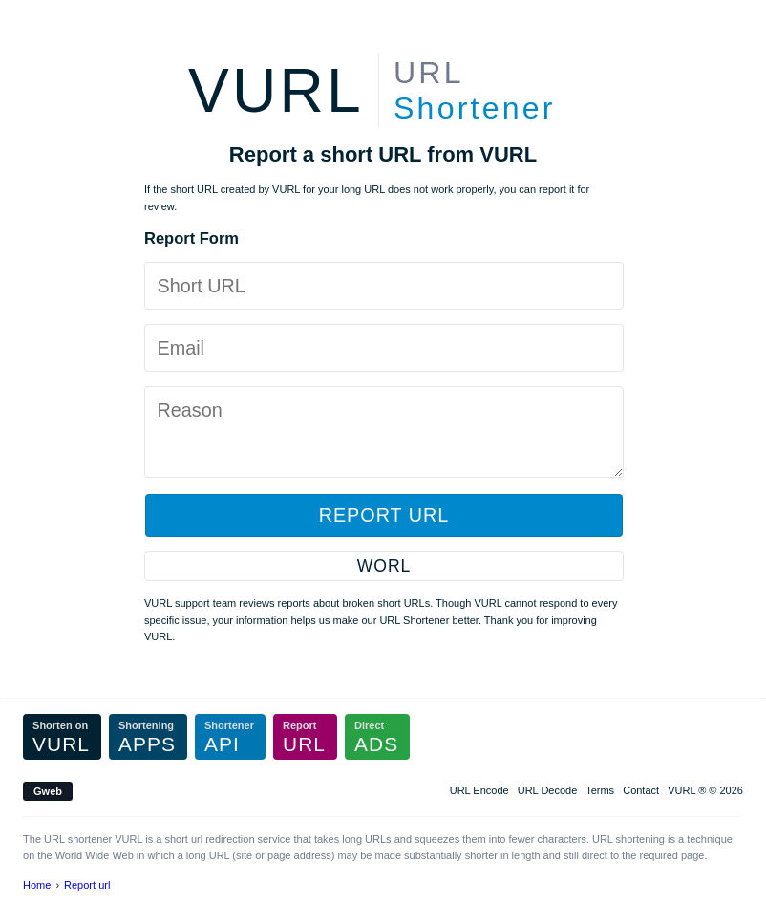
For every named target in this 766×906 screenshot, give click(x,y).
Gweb (47, 791)
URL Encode (479, 790)
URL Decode (548, 790)
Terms (599, 790)
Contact (641, 790)
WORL (384, 565)
